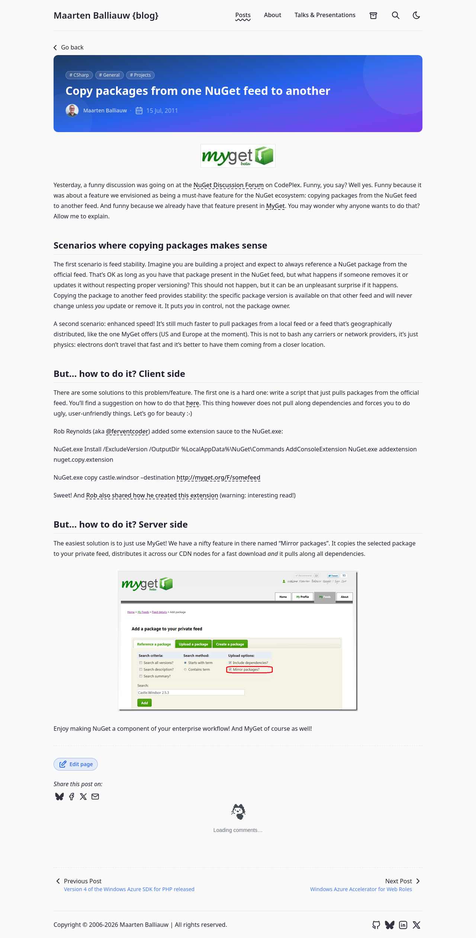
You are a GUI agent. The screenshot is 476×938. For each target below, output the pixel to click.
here (192, 403)
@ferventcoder (127, 431)
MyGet (275, 206)
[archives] (373, 15)
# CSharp (79, 75)
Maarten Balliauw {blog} (106, 15)
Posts (243, 15)
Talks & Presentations (325, 15)
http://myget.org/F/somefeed (218, 477)
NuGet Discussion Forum (228, 185)
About (272, 15)
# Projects (140, 75)
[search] (395, 15)
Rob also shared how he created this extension (152, 495)
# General (109, 75)
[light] (416, 15)
